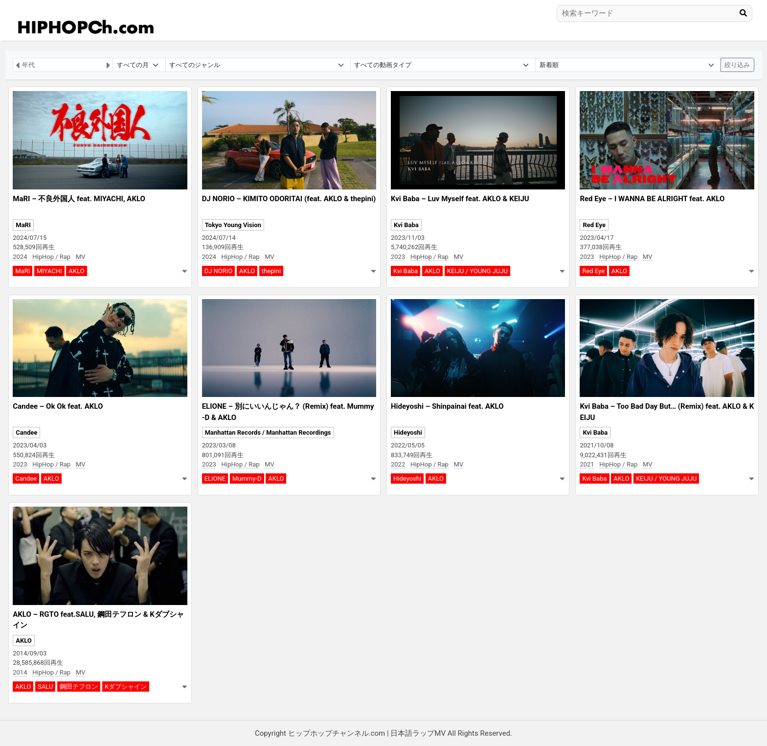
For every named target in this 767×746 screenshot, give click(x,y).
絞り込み (737, 65)
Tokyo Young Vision (233, 225)
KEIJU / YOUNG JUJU (477, 271)
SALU (45, 686)
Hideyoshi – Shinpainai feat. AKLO (447, 406)
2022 (398, 464)
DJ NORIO (218, 271)
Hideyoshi (408, 432)
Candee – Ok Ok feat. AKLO (58, 406)
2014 (20, 672)
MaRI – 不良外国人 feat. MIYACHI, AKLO (79, 198)
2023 (398, 256)
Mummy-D (247, 478)
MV (81, 256)
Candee (26, 432)
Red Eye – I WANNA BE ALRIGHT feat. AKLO (652, 198)
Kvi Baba (406, 225)
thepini (271, 271)
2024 (20, 256)
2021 (587, 464)
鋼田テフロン (79, 686)
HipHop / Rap (51, 256)
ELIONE (215, 478)
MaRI (23, 225)
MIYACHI (49, 271)
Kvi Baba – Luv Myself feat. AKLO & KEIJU (460, 198)
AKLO (76, 271)
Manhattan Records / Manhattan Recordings (268, 432)
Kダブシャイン (126, 686)
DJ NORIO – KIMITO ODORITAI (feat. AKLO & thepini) (289, 198)
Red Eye (594, 225)
